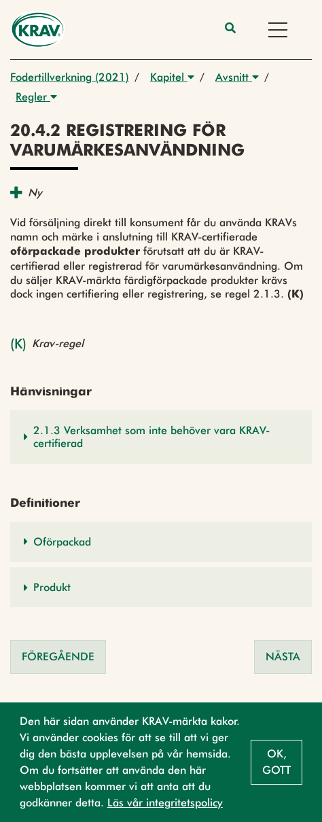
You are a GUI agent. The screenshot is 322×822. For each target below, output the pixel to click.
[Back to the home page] (37, 29)
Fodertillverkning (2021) (69, 77)
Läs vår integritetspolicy (165, 802)
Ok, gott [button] (276, 761)
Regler (36, 96)
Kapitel (172, 77)
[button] (161, 436)
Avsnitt (237, 77)
